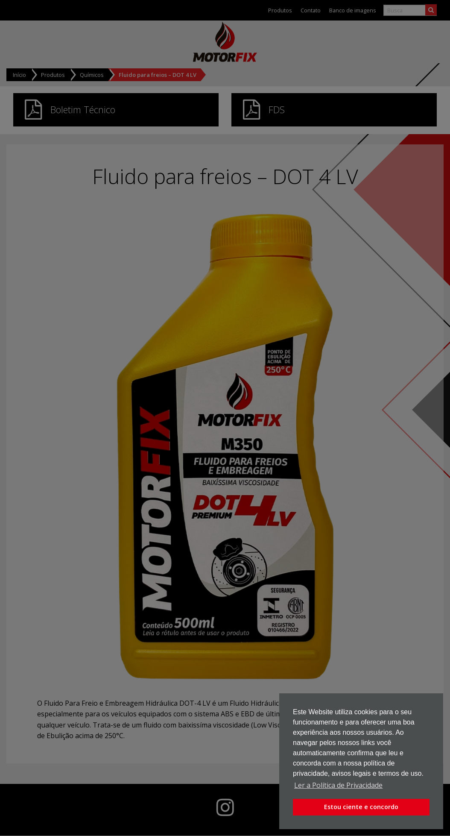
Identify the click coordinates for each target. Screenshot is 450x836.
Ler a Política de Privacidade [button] (338, 785)
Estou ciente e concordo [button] (361, 807)
